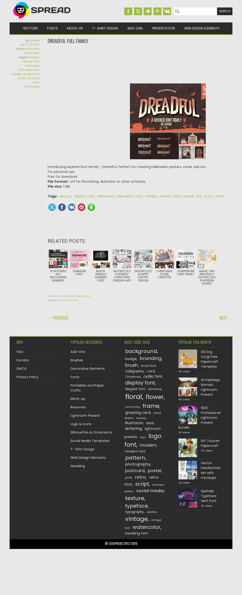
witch (35, 82)
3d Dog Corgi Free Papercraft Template (209, 359)
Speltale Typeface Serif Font (209, 496)
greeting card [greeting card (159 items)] (137, 412)
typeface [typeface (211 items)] (136, 505)
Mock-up (75, 28)
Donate (23, 360)
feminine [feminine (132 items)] (155, 389)
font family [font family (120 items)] (132, 407)
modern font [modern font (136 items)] (135, 451)
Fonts (52, 28)
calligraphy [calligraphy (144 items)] (134, 371)
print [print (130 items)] (128, 477)
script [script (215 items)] (142, 484)
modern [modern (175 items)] (148, 445)
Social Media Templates (90, 440)
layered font (30, 74)
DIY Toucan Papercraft (210, 443)
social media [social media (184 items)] (150, 491)
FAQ (20, 351)
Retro (35, 53)
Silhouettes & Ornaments (91, 432)
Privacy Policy (28, 377)
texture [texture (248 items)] (134, 498)
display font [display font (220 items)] (140, 382)
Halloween (32, 66)
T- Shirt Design (105, 28)
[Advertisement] (140, 63)
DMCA (21, 368)
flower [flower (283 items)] (155, 397)
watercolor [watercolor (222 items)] (146, 527)
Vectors (30, 28)
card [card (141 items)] (151, 371)
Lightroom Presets (85, 415)
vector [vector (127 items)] (152, 512)
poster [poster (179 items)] (155, 471)
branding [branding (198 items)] (151, 358)
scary (35, 78)
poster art (23, 78)
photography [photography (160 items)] (137, 464)
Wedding (78, 466)
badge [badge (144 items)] (131, 358)
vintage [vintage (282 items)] (136, 519)
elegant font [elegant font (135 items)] (135, 389)
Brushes (77, 360)
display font (31, 61)
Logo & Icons (81, 424)
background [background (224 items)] (141, 351)
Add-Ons (135, 28)
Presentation (163, 28)
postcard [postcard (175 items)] (135, 471)
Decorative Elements (88, 368)
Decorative (31, 49)
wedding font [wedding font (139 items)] (136, 533)
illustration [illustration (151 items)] (134, 422)
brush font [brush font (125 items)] (148, 366)
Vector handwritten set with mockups (211, 470)
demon (34, 57)
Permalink (32, 87)
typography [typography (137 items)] (134, 512)
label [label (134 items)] (150, 423)
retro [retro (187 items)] (140, 477)
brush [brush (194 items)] (131, 365)
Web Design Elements (201, 28)
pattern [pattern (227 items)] (135, 457)
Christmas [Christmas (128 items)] (133, 377)
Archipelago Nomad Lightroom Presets (210, 387)
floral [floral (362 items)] (133, 396)
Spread (34, 40)
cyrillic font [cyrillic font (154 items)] (152, 376)
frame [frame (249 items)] (151, 406)
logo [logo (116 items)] (143, 437)
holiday (16, 74)
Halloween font (28, 70)
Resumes (78, 407)
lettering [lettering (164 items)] (133, 428)
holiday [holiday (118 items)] (141, 418)
